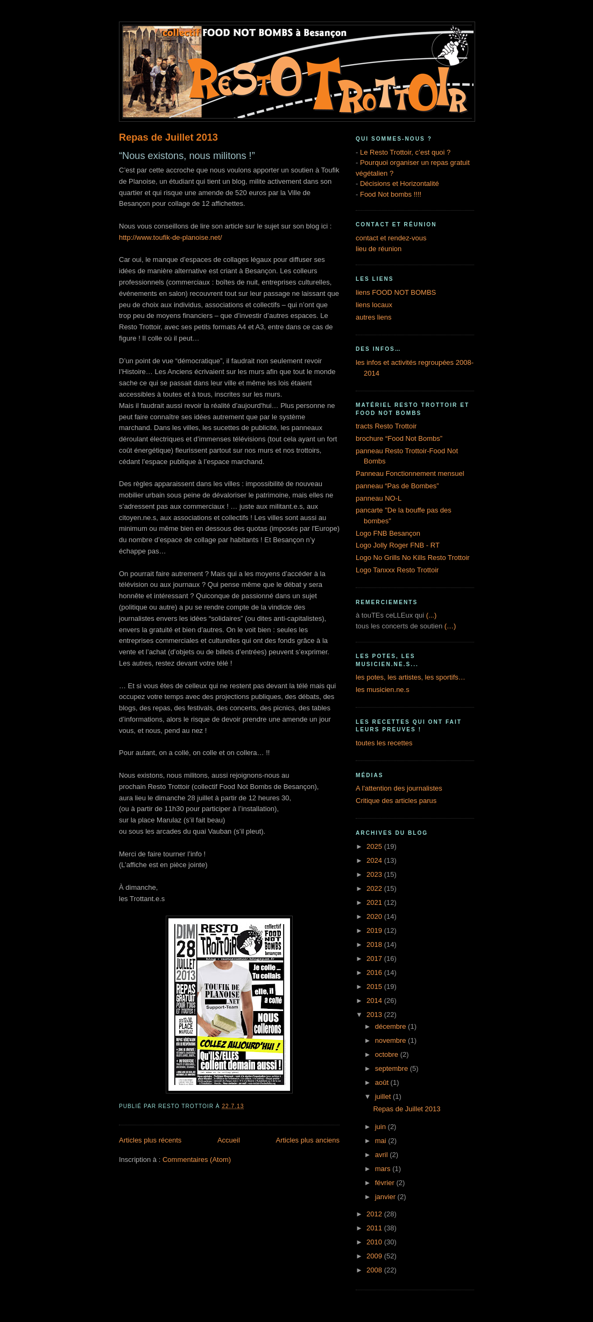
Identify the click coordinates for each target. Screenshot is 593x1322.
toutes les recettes (384, 743)
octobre (387, 1054)
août (383, 1082)
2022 (375, 888)
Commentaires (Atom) (197, 1159)
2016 (375, 972)
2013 (375, 1014)
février (386, 1183)
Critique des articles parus (396, 801)
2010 (375, 1242)
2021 (375, 902)
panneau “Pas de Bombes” (397, 486)
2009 (375, 1256)
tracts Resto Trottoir (386, 426)
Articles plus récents (150, 1140)
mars (384, 1169)
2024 (375, 860)
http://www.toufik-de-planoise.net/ (170, 237)
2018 (375, 944)
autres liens (373, 317)
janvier (386, 1197)
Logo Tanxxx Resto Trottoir (397, 570)
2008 (375, 1270)
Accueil (228, 1140)
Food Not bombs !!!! (390, 194)
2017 (375, 958)
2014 (375, 1000)
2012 (375, 1214)
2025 (375, 846)
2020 (375, 916)
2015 (375, 986)
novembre (391, 1040)
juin (381, 1127)
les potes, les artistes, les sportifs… (410, 677)
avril (382, 1155)
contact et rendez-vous (391, 238)
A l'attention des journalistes (399, 788)
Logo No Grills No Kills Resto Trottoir (413, 557)
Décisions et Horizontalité (399, 183)
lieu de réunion (378, 249)
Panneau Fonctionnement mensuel (410, 473)
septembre (392, 1068)
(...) (431, 615)
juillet (384, 1096)
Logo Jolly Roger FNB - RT (398, 545)
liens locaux (374, 305)
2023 (375, 874)
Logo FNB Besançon (388, 533)
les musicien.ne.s (383, 690)
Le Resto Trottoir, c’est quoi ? (405, 152)
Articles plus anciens (308, 1140)
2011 (375, 1228)
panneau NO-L (378, 498)
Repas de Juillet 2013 (168, 137)
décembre (391, 1026)
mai (382, 1141)
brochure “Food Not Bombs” (399, 438)
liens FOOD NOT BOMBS (396, 292)
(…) (450, 626)
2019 (375, 930)
